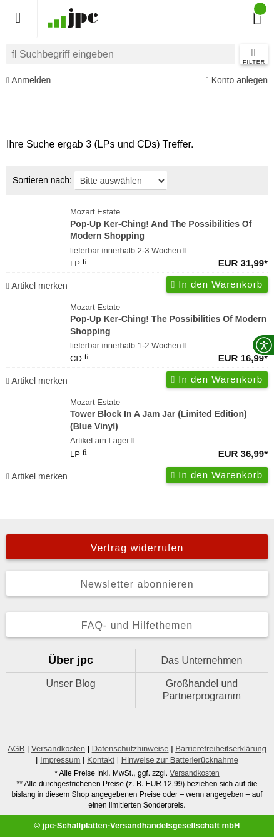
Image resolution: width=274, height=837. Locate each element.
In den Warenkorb (217, 284)
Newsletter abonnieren (136, 584)
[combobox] (120, 54)
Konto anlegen (237, 80)
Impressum (60, 759)
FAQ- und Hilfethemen (137, 625)
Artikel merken (37, 286)
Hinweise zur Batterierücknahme (179, 759)
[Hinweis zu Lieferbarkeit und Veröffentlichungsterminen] (184, 250)
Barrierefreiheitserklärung (220, 748)
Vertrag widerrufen (137, 548)
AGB (16, 748)
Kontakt (100, 759)
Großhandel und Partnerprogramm (202, 689)
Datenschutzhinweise (130, 748)
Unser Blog (70, 683)
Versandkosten (58, 748)
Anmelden (28, 80)
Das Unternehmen (202, 660)
